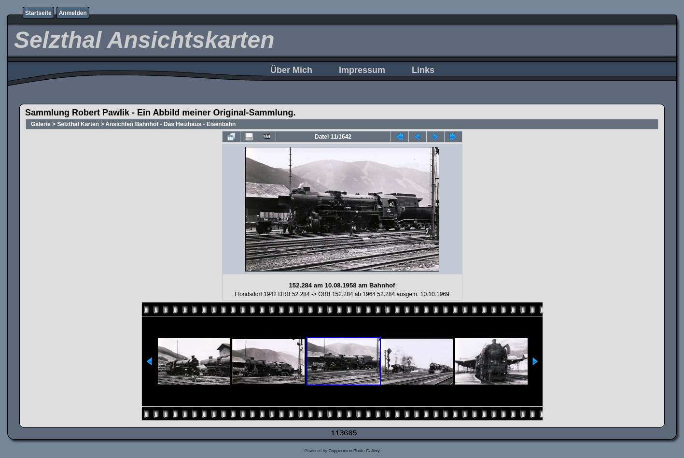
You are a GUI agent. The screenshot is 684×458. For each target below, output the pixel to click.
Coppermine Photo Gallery (353, 450)
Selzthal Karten (78, 124)
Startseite (38, 13)
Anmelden (73, 13)
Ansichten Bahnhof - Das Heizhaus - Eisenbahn (170, 124)
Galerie (41, 124)
